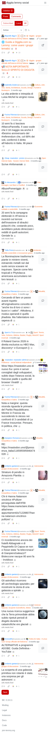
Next (5, 692)
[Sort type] (13, 30)
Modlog (5, 705)
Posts (5, 16)
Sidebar (8, 11)
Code (4, 725)
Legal (4, 710)
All (25, 23)
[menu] (45, 3)
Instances (6, 715)
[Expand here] (43, 97)
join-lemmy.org (8, 730)
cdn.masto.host (7, 103)
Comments (16, 16)
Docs (4, 720)
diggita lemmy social (15, 3)
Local (18, 23)
